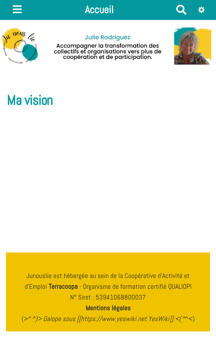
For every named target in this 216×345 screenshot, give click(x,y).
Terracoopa (64, 286)
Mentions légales (108, 308)
